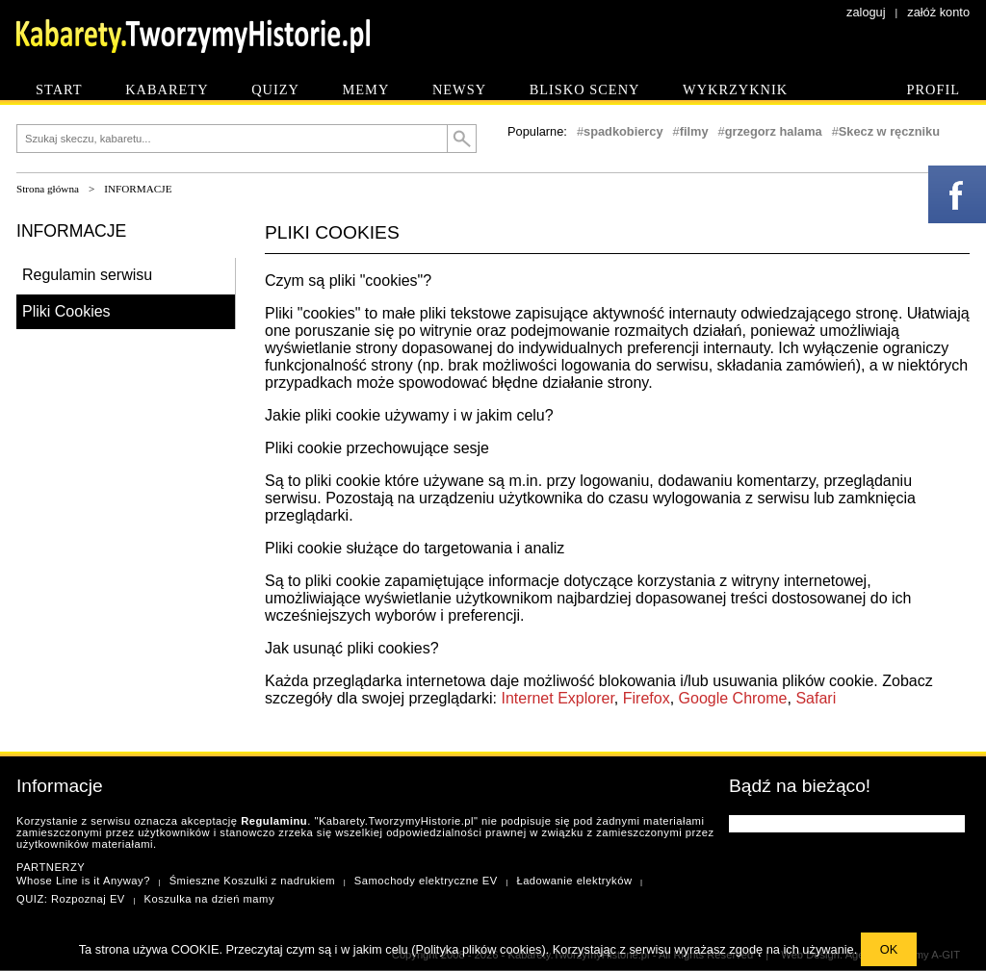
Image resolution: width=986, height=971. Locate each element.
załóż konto (938, 12)
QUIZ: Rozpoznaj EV (70, 899)
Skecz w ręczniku (889, 131)
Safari (815, 698)
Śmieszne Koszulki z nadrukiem (252, 880)
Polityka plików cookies (479, 949)
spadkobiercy (623, 131)
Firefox (646, 698)
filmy (694, 131)
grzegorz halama (773, 131)
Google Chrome (733, 698)
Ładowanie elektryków (574, 880)
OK (889, 949)
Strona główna (47, 188)
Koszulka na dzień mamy (209, 899)
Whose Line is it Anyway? (83, 880)
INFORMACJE (137, 188)
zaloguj (866, 12)
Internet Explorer (557, 698)
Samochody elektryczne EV (426, 880)
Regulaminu (274, 821)
